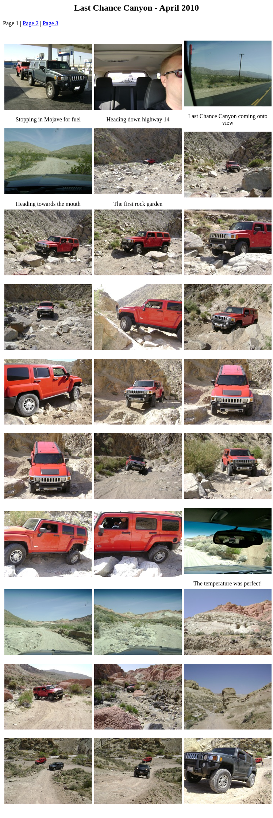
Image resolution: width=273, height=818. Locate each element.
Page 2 (30, 23)
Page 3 (50, 23)
